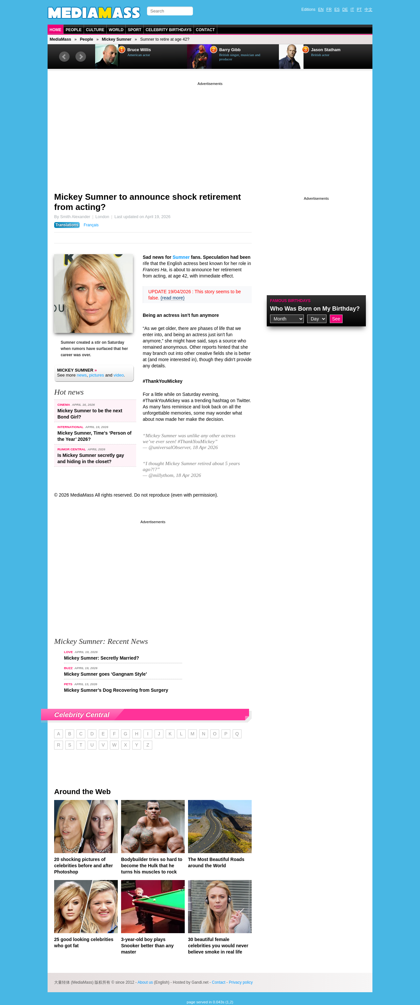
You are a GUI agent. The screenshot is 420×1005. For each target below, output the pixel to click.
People (74, 30)
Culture (95, 30)
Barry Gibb (230, 50)
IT (352, 9)
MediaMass (60, 39)
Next (80, 56)
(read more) (172, 297)
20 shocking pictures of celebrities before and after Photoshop (83, 865)
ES (337, 9)
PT (359, 9)
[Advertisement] (210, 133)
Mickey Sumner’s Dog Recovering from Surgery (116, 690)
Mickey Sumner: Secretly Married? (101, 658)
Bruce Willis (139, 50)
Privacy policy (241, 982)
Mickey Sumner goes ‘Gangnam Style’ (105, 674)
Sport (134, 30)
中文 (368, 9)
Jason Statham (326, 50)
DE (345, 9)
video (119, 375)
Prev (64, 56)
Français (91, 225)
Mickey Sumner (116, 39)
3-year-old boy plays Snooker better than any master (147, 945)
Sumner (181, 257)
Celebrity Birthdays (169, 30)
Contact (205, 30)
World (116, 30)
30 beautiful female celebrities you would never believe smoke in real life (218, 945)
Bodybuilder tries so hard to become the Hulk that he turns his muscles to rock (151, 865)
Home (55, 30)
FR (329, 9)
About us (145, 982)
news (82, 375)
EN (321, 9)
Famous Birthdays (290, 300)
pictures (96, 375)
